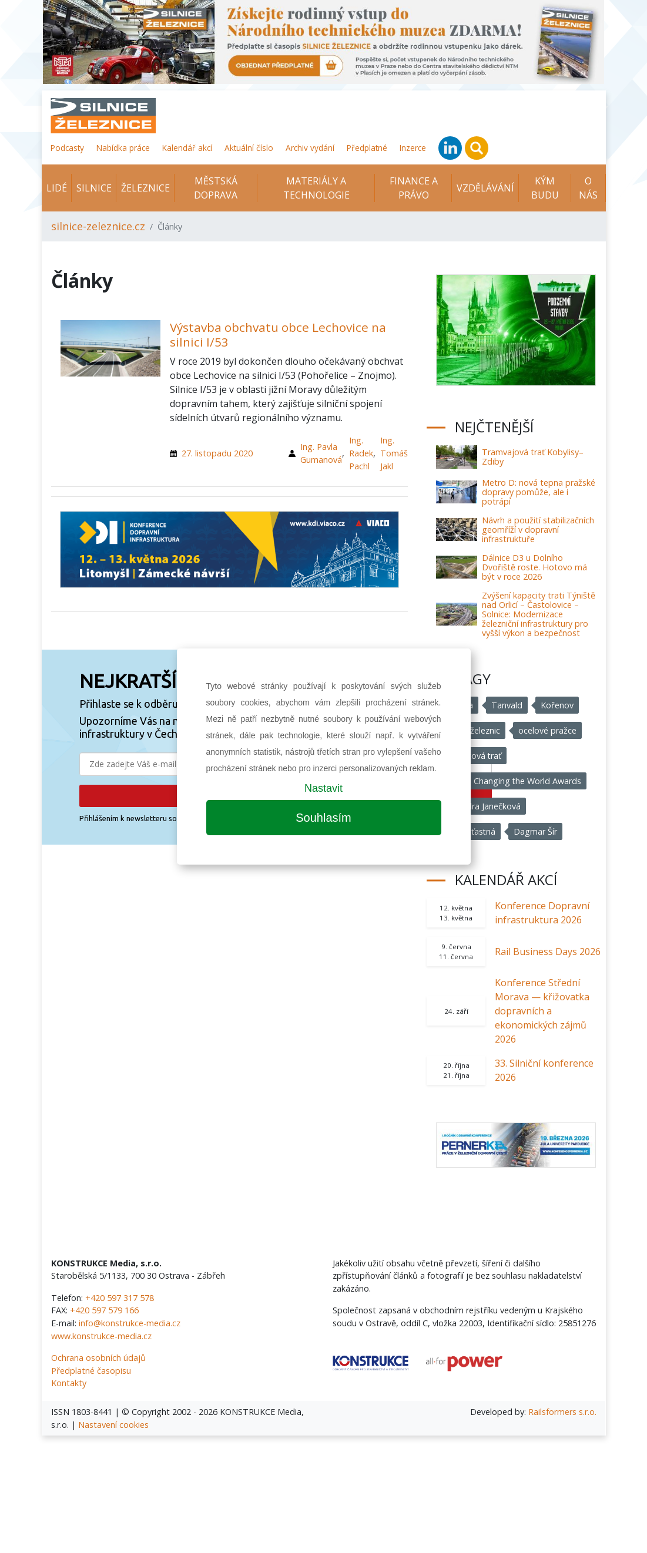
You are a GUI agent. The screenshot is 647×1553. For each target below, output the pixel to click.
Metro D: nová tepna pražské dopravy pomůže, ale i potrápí (538, 492)
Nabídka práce (123, 147)
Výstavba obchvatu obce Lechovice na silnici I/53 (278, 334)
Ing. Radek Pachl (361, 453)
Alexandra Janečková (481, 806)
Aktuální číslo (248, 147)
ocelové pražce (547, 730)
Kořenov (557, 705)
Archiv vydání (310, 147)
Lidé (56, 187)
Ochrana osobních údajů (98, 1357)
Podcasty (67, 147)
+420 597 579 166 (104, 1310)
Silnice (94, 187)
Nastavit (323, 788)
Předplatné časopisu (91, 1370)
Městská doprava (215, 187)
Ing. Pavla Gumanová (321, 453)
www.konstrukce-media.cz (101, 1336)
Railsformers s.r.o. (562, 1411)
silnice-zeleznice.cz (98, 226)
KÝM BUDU (545, 187)
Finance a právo (414, 187)
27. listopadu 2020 (217, 453)
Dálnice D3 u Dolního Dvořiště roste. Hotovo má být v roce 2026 (534, 567)
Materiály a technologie (316, 187)
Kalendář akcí (187, 147)
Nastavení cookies (113, 1424)
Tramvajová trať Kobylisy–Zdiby (533, 456)
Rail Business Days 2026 (548, 951)
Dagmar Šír (536, 831)
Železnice (145, 187)
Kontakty (68, 1383)
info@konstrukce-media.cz (129, 1323)
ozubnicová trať (471, 755)
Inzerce (413, 147)
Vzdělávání (485, 187)
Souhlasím (323, 817)
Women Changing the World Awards (511, 780)
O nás (588, 187)
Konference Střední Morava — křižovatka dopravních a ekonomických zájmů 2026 (542, 1011)
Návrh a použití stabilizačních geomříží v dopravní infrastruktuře (538, 529)
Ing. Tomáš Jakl (394, 453)
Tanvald (506, 705)
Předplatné (367, 147)
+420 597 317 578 (119, 1297)
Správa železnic (470, 730)
